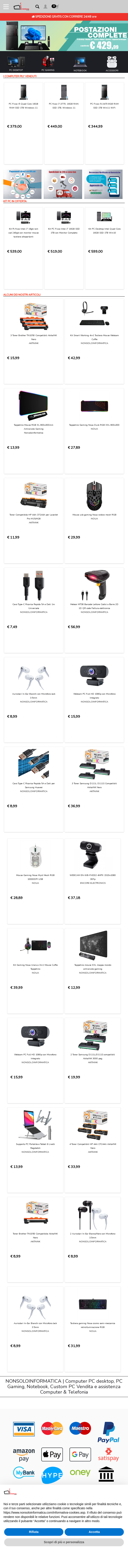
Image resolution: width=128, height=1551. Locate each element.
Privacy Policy (77, 1221)
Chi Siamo (14, 1280)
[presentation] (41, 1232)
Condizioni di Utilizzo (22, 1289)
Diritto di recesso (19, 1323)
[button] (45, 7)
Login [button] (11, 1357)
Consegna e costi (20, 1306)
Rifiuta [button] (34, 1532)
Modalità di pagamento (24, 1302)
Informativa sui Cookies (24, 1335)
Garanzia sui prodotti (22, 1319)
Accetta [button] (94, 1532)
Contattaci (15, 1285)
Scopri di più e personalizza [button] (64, 1542)
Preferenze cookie (20, 1344)
